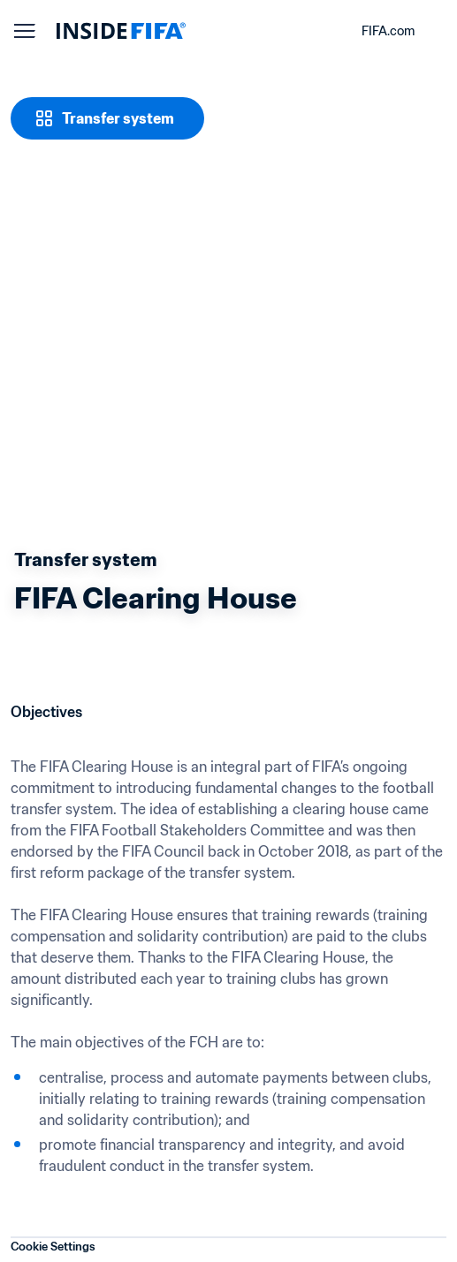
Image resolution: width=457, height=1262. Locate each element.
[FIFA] (121, 31)
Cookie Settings (53, 1246)
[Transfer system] (107, 118)
